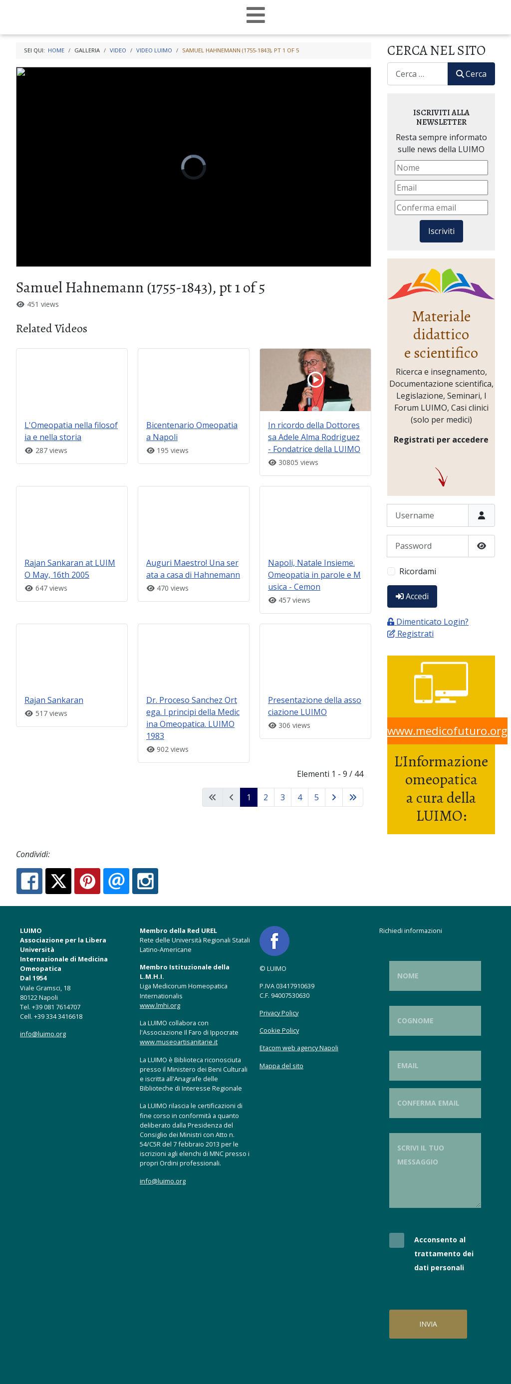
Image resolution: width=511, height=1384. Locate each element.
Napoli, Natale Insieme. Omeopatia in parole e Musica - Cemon (314, 574)
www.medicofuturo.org (447, 730)
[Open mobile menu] (256, 15)
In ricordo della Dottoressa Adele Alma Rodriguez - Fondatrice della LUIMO (314, 437)
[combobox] (417, 73)
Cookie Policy (279, 1030)
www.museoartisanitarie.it (179, 1041)
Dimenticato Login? (428, 621)
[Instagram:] (145, 881)
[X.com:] (58, 881)
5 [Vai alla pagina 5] (316, 797)
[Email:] (116, 881)
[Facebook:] (29, 881)
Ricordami (417, 571)
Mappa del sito (281, 1065)
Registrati (410, 633)
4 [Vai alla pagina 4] (299, 797)
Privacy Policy (278, 1012)
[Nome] (441, 167)
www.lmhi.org (160, 1005)
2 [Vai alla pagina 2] (265, 797)
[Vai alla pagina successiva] (334, 797)
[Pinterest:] (87, 881)
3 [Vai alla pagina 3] (282, 797)
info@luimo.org (43, 1033)
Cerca (471, 73)
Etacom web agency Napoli (298, 1047)
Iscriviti (441, 231)
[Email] (441, 187)
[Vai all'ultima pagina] (352, 797)
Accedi (412, 596)
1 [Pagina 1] (249, 797)
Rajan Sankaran (53, 699)
